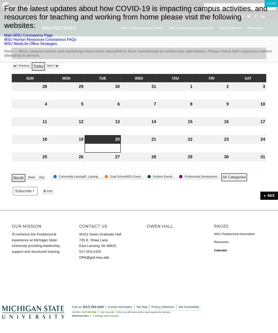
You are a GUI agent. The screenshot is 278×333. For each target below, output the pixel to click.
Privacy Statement (163, 307)
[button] (76, 176)
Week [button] (31, 177)
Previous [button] (22, 65)
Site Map (141, 307)
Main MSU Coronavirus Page (28, 35)
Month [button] (18, 178)
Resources (221, 242)
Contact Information (120, 307)
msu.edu (110, 312)
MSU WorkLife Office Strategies (30, 44)
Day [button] (41, 177)
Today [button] (38, 66)
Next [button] (51, 65)
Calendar (220, 250)
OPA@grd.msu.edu (94, 257)
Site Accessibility (188, 307)
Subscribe (25, 191)
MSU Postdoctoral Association (234, 234)
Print (47, 192)
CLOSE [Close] (271, 3)
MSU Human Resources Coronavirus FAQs (40, 40)
